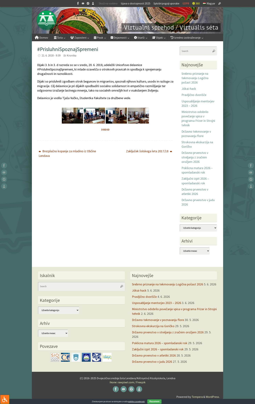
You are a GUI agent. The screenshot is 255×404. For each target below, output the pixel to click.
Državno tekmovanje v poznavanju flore (158, 320)
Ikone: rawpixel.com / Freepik (127, 382)
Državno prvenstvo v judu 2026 (152, 362)
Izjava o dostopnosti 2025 (135, 3)
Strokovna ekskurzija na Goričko (153, 326)
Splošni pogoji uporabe (166, 3)
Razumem (154, 401)
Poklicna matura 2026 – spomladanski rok (159, 343)
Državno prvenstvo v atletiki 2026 (154, 355)
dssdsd (105, 129)
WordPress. (213, 397)
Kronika (71, 55)
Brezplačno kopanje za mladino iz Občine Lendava (67, 153)
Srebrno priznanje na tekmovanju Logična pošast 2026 (195, 78)
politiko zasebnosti (136, 401)
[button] (127, 20)
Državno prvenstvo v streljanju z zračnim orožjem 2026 (195, 157)
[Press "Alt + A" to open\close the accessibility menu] (4, 399)
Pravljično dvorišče (194, 95)
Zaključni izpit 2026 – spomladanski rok (158, 349)
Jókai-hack (189, 89)
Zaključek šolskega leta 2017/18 (149, 151)
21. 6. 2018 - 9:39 (51, 55)
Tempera (197, 397)
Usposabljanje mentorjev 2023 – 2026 (156, 303)
